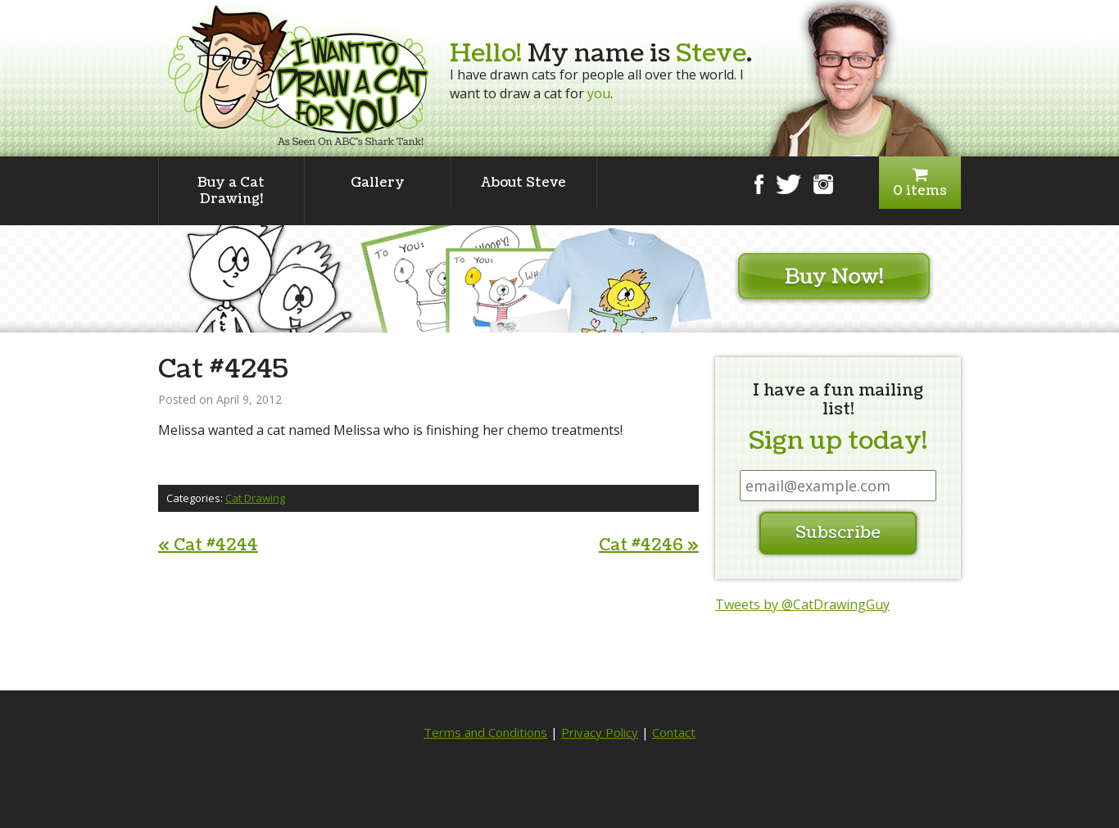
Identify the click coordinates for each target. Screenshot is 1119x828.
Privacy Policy (599, 732)
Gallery (378, 183)
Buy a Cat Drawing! (231, 191)
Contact (673, 732)
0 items (920, 183)
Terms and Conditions (485, 732)
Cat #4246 (649, 545)
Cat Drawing (255, 498)
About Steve (523, 183)
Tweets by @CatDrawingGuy (802, 604)
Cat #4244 (208, 545)
